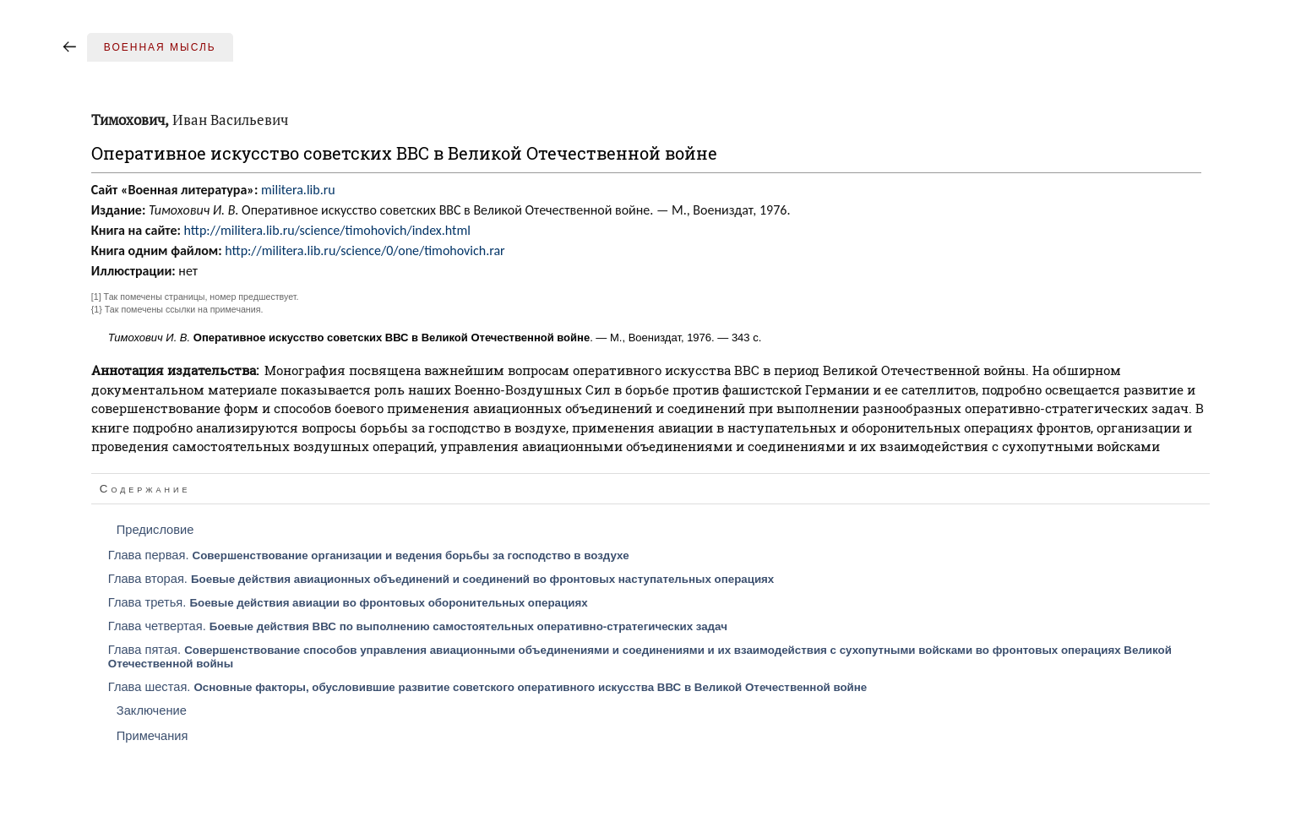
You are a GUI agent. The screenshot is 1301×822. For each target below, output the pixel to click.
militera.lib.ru (298, 190)
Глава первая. (368, 555)
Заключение (152, 710)
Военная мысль (160, 47)
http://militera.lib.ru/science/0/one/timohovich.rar (364, 250)
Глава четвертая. (417, 626)
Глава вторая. (441, 578)
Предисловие (155, 529)
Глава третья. (348, 602)
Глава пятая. (640, 656)
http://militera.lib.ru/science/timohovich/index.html (327, 230)
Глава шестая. (487, 687)
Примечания (152, 736)
